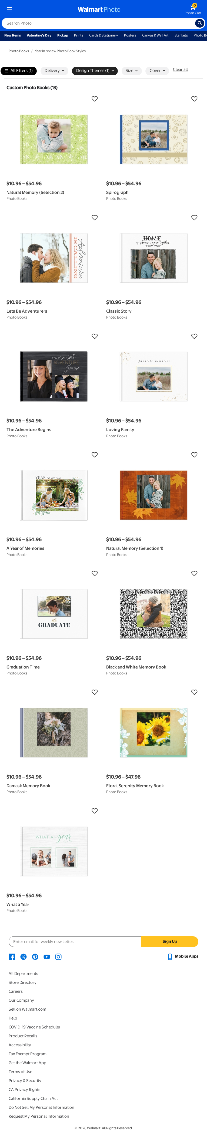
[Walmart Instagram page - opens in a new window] (58, 956)
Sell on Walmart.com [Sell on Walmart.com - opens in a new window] (27, 1009)
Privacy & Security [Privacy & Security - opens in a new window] (25, 1080)
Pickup (62, 35)
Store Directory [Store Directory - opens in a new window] (22, 982)
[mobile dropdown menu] (9, 9)
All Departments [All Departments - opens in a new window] (23, 973)
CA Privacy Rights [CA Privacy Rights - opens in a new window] (24, 1089)
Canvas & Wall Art (155, 35)
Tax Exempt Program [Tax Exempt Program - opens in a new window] (27, 1053)
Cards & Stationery (103, 35)
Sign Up (170, 941)
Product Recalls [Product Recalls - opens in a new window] (23, 1036)
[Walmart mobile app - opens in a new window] (182, 956)
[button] (53, 99)
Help (13, 1018)
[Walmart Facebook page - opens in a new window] (12, 956)
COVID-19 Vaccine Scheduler (35, 1027)
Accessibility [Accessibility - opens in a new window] (20, 1045)
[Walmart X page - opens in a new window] (23, 956)
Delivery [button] (54, 70)
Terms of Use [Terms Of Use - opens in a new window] (20, 1071)
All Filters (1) (19, 71)
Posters (130, 35)
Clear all (180, 69)
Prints (78, 35)
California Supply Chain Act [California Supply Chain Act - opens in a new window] (33, 1098)
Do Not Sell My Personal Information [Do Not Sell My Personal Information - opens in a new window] (41, 1107)
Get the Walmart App (27, 1062)
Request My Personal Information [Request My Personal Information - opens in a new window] (39, 1116)
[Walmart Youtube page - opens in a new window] (47, 956)
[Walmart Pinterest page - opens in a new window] (35, 956)
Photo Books (19, 51)
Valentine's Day (39, 35)
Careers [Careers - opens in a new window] (16, 991)
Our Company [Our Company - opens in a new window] (21, 1000)
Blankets (181, 35)
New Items (12, 35)
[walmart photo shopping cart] (193, 9)
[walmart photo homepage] (99, 9)
